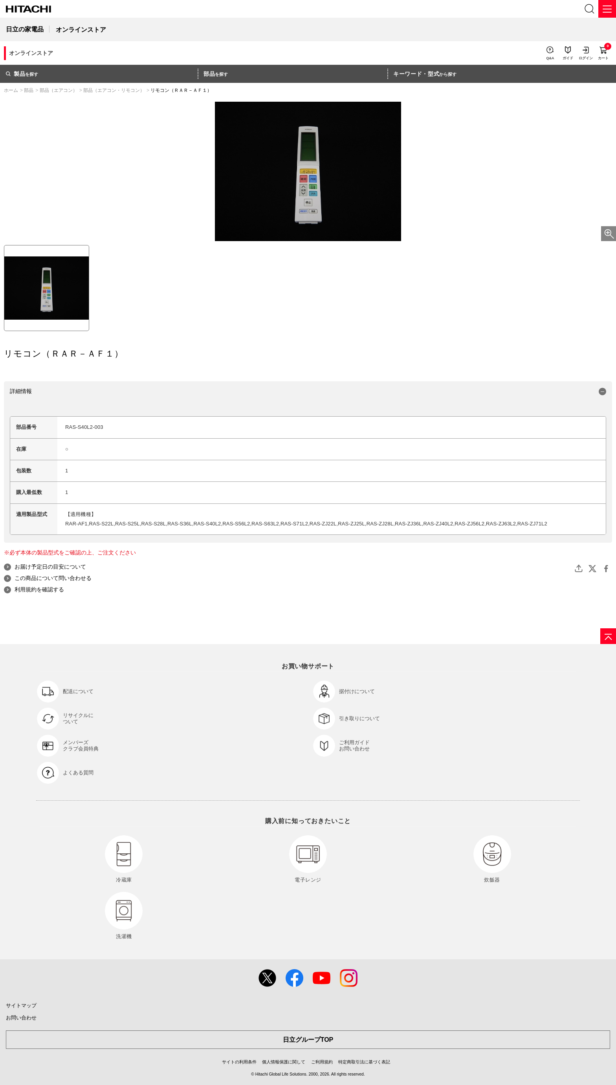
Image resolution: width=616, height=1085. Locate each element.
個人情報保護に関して (283, 1061)
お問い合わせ (21, 1018)
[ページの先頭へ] (608, 636)
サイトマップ (21, 1005)
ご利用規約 (322, 1061)
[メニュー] (607, 9)
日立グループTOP (308, 1039)
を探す (22, 74)
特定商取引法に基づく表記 (364, 1061)
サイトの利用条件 (239, 1061)
